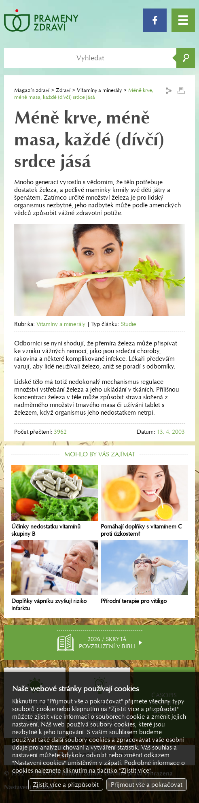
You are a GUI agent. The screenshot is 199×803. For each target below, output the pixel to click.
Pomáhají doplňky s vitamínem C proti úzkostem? (144, 501)
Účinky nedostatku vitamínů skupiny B (54, 501)
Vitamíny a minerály (99, 90)
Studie (128, 324)
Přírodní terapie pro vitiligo (144, 572)
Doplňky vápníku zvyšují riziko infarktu (54, 576)
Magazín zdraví (31, 90)
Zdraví (63, 90)
